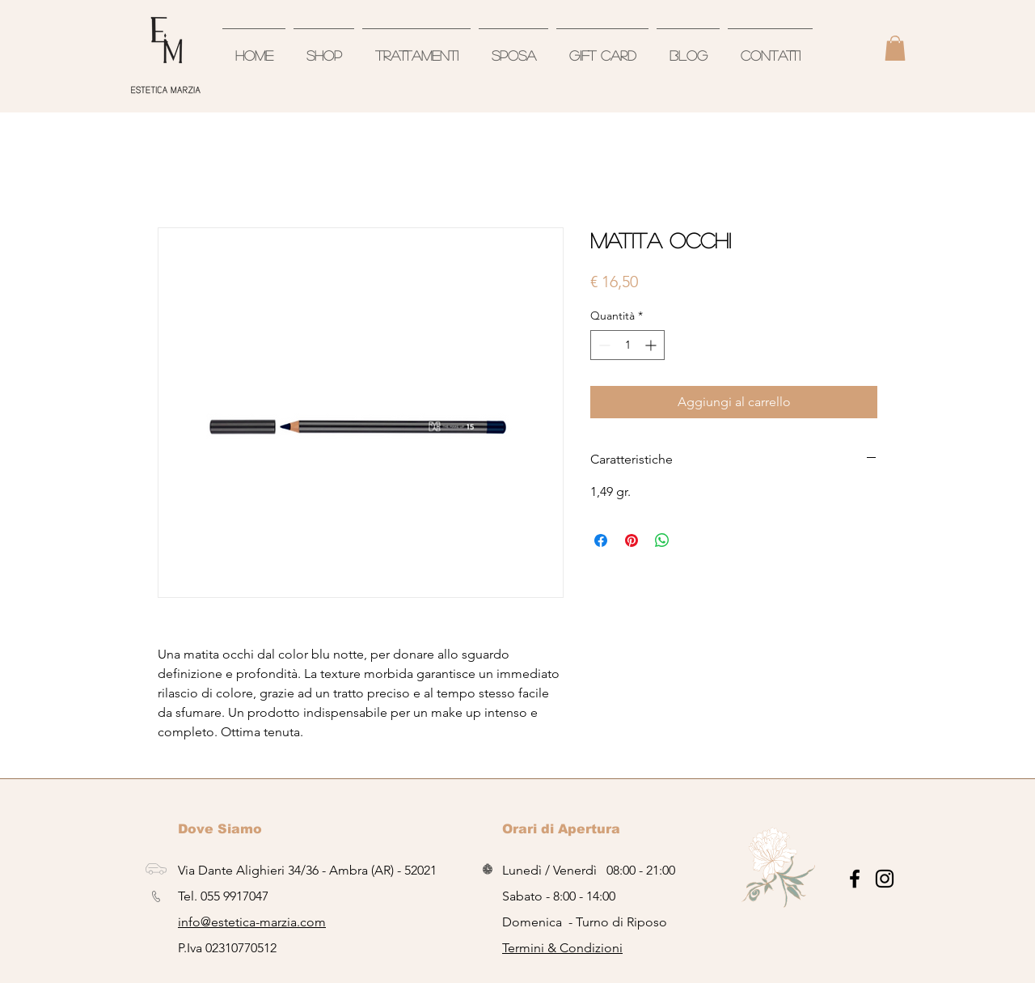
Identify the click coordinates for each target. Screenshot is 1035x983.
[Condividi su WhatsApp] (662, 540)
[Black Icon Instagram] (884, 878)
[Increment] (652, 345)
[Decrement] (603, 345)
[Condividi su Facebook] (600, 540)
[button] (895, 48)
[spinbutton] (627, 345)
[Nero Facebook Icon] (855, 878)
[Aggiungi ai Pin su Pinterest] (631, 540)
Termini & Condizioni (562, 947)
